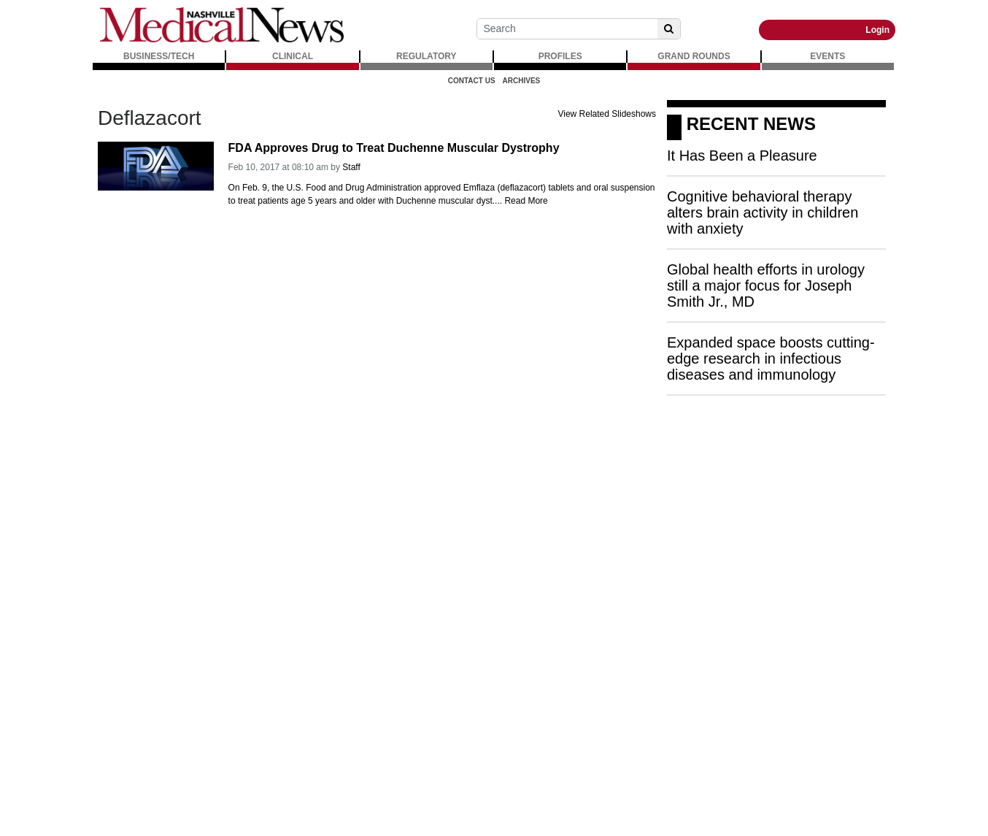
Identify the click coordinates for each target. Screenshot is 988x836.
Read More (525, 201)
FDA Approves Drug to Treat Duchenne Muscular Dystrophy (394, 148)
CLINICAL (292, 56)
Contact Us (471, 81)
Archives (522, 81)
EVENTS (827, 56)
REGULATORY (426, 56)
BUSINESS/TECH (158, 56)
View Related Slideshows (606, 114)
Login (877, 30)
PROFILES (560, 56)
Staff (351, 167)
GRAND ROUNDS (693, 56)
